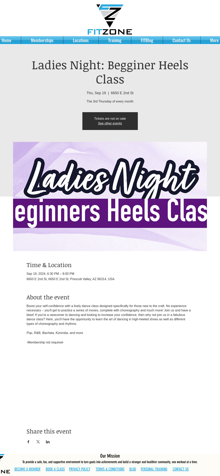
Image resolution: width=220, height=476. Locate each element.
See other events (110, 123)
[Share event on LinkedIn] (48, 441)
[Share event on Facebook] (28, 441)
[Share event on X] (38, 441)
